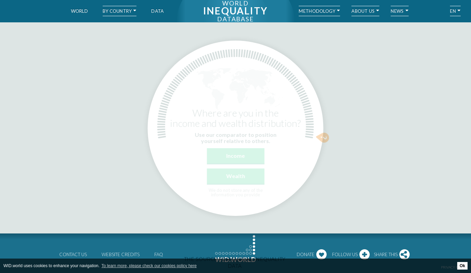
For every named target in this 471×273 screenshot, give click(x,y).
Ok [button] (462, 265)
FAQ (158, 254)
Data (157, 11)
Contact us (73, 254)
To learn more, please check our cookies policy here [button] (149, 265)
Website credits (121, 254)
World (79, 11)
